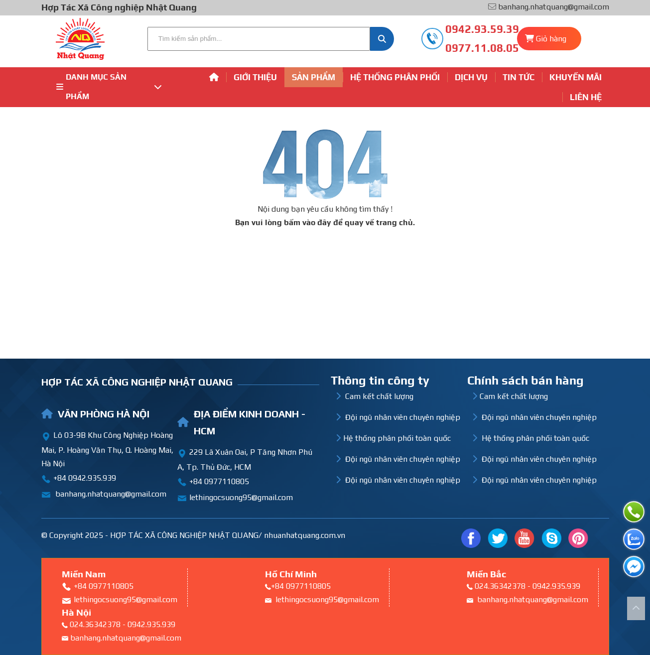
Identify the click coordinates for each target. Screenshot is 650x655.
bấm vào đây (307, 222)
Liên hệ (586, 97)
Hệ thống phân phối (395, 77)
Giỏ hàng (551, 38)
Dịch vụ (471, 77)
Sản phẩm (313, 77)
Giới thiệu (255, 77)
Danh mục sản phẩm (109, 86)
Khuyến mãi (575, 77)
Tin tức (518, 77)
